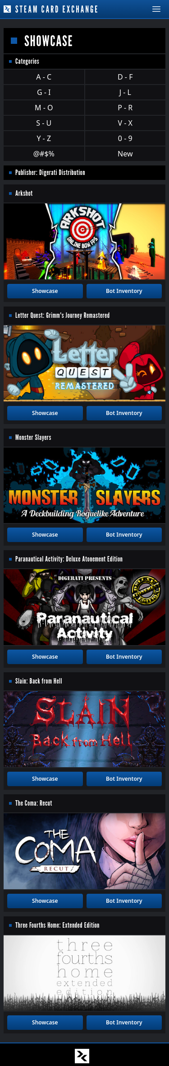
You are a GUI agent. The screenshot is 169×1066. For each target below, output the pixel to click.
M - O (44, 108)
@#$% (44, 154)
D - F (125, 77)
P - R (125, 108)
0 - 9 (125, 138)
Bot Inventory (124, 291)
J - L (125, 92)
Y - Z (44, 138)
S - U (43, 123)
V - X (125, 123)
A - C (43, 77)
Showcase (45, 291)
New (125, 154)
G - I (44, 92)
